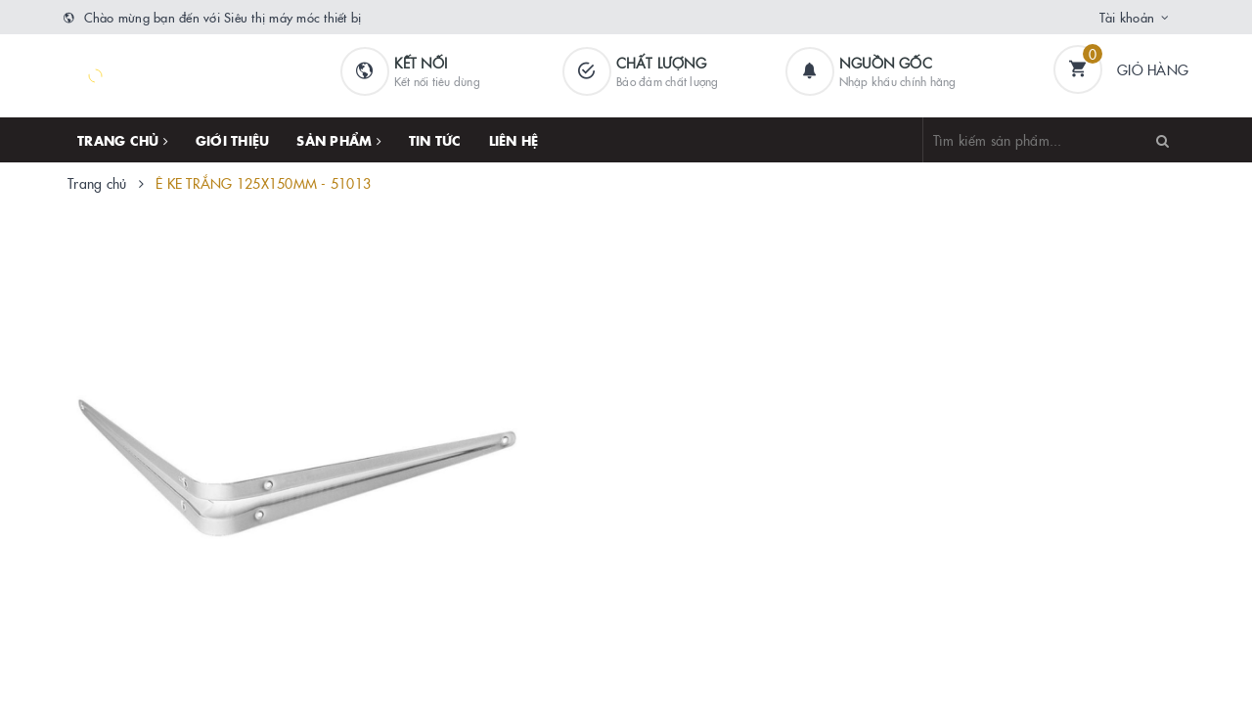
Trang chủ (122, 140)
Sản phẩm (338, 140)
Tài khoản (1126, 16)
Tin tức (435, 140)
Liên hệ (514, 140)
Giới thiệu (233, 140)
